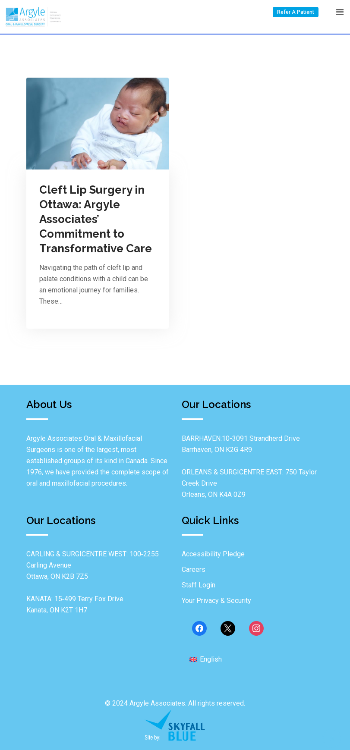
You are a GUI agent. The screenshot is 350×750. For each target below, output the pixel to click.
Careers (193, 569)
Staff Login (198, 585)
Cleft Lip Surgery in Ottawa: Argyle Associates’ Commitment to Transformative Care (95, 219)
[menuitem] (205, 659)
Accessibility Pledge (213, 554)
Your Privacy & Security (216, 600)
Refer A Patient (295, 12)
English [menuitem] (211, 659)
